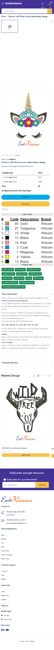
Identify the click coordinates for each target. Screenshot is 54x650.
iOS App (5, 614)
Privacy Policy (5, 549)
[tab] (9, 26)
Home (3, 590)
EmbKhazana (13, 3)
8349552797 (11, 514)
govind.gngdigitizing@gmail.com (17, 522)
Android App (6, 618)
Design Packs (5, 594)
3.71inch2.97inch (10, 177)
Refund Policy (5, 557)
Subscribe (42, 483)
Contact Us (4, 570)
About (3, 534)
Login (2, 574)
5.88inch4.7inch (10, 182)
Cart (2, 542)
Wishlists (3, 538)
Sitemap (32, 640)
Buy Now (26, 197)
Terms (27, 640)
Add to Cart (26, 454)
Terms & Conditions (7, 553)
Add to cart (25, 204)
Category (4, 598)
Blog (2, 545)
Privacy (22, 640)
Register (3, 578)
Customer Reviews (10, 362)
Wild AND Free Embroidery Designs (14, 447)
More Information (9, 294)
